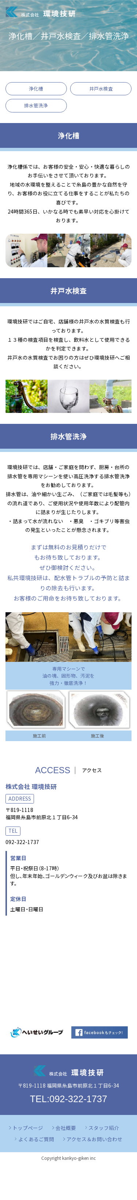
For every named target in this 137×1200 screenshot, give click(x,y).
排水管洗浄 (36, 105)
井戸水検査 (101, 88)
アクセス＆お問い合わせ (94, 1139)
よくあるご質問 (36, 1139)
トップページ (27, 1127)
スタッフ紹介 (103, 1127)
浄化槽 (36, 88)
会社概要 (66, 1127)
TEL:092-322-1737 (68, 1099)
